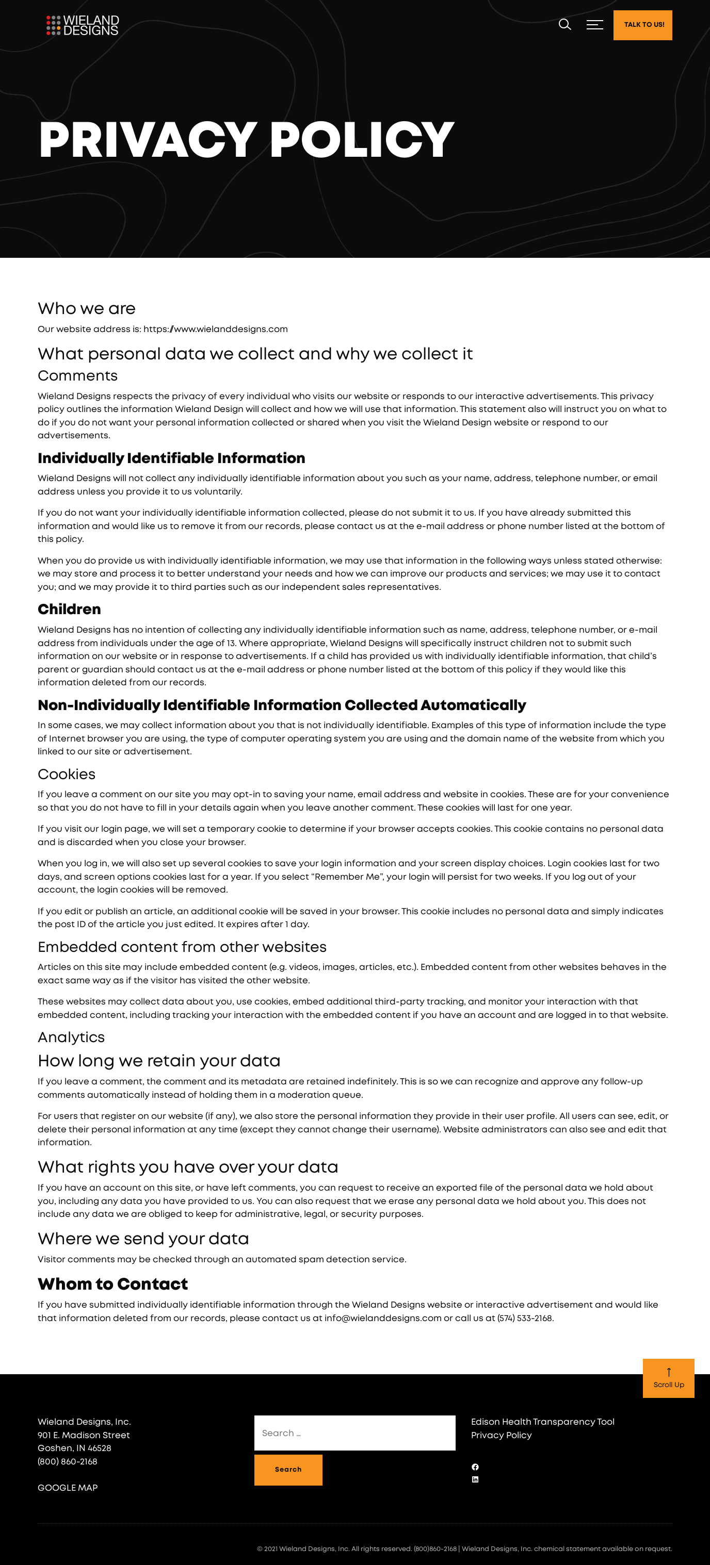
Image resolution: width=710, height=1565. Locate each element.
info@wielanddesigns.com (383, 1318)
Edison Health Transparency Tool (543, 1422)
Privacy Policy (501, 1435)
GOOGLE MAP (68, 1488)
